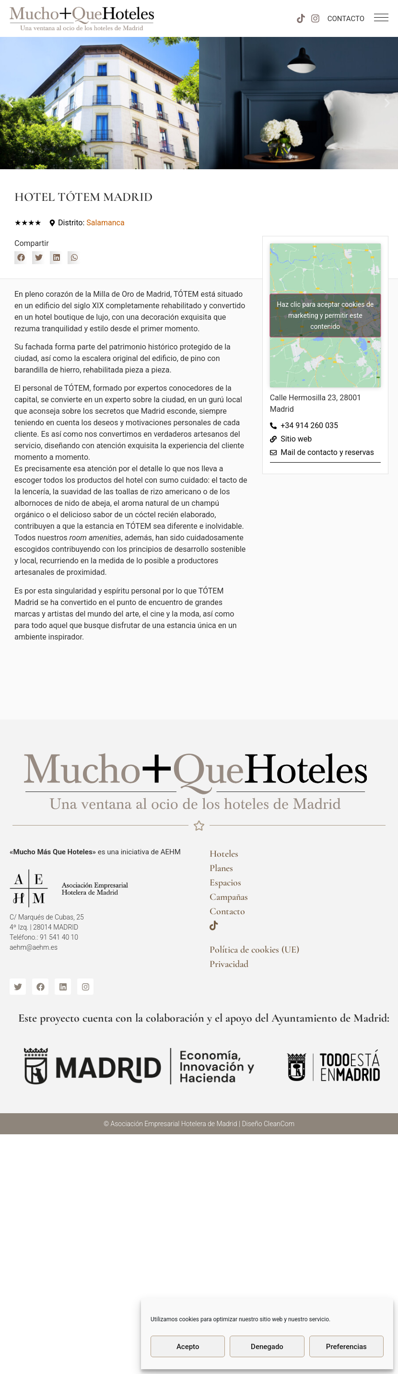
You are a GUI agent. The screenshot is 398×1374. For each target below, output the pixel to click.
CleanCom (279, 1124)
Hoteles (224, 854)
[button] (11, 103)
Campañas (229, 897)
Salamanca (105, 222)
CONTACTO (346, 18)
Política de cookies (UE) (254, 949)
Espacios (225, 882)
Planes (221, 868)
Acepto (187, 1346)
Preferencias (346, 1346)
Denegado (267, 1346)
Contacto (227, 911)
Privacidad (229, 964)
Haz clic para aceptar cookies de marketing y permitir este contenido (325, 315)
